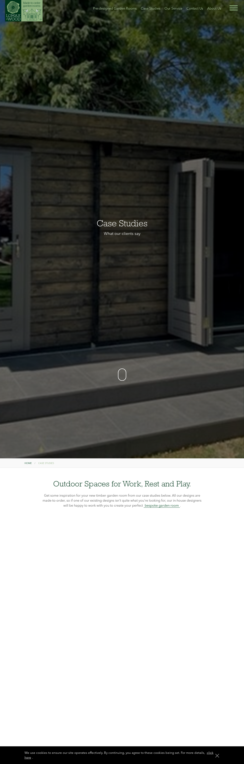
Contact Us (194, 8)
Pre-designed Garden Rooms (115, 8)
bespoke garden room (162, 505)
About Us (214, 8)
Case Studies (150, 8)
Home (28, 463)
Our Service (173, 8)
